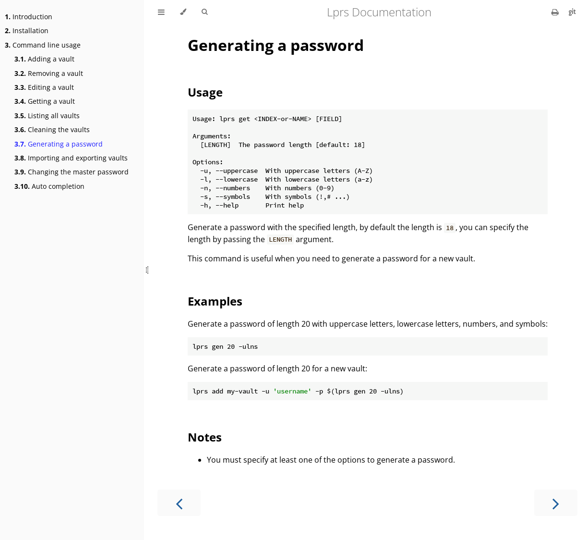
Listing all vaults (47, 115)
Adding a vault (44, 58)
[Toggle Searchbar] (204, 12)
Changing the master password (71, 171)
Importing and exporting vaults (71, 157)
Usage (205, 92)
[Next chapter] (555, 503)
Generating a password (58, 143)
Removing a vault (48, 73)
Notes (205, 437)
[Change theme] (183, 12)
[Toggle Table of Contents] (161, 12)
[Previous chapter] (179, 503)
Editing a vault (44, 87)
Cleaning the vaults (52, 129)
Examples (215, 301)
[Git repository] (572, 12)
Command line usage (43, 44)
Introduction (28, 16)
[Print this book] (556, 12)
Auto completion (49, 186)
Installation (26, 30)
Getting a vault (44, 101)
